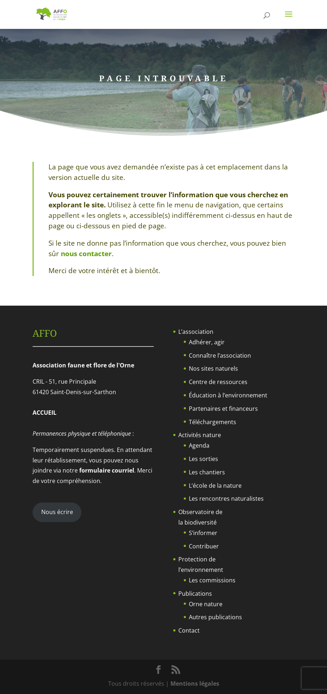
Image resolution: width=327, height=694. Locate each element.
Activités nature (199, 435)
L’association (195, 332)
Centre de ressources (218, 382)
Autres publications (215, 617)
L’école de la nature (215, 486)
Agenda (199, 445)
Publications (195, 594)
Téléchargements (212, 422)
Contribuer (204, 546)
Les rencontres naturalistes (226, 499)
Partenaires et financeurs (223, 409)
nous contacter (86, 253)
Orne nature (205, 604)
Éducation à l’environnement (228, 395)
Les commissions (212, 580)
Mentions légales (194, 683)
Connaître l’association (220, 355)
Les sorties (203, 459)
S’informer (203, 533)
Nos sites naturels (213, 368)
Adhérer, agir (207, 342)
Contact (189, 630)
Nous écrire (57, 512)
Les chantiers (207, 472)
